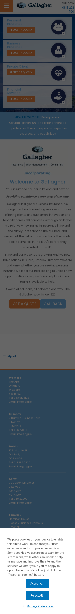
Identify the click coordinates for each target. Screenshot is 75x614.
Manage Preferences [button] (40, 606)
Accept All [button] (36, 583)
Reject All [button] (36, 595)
